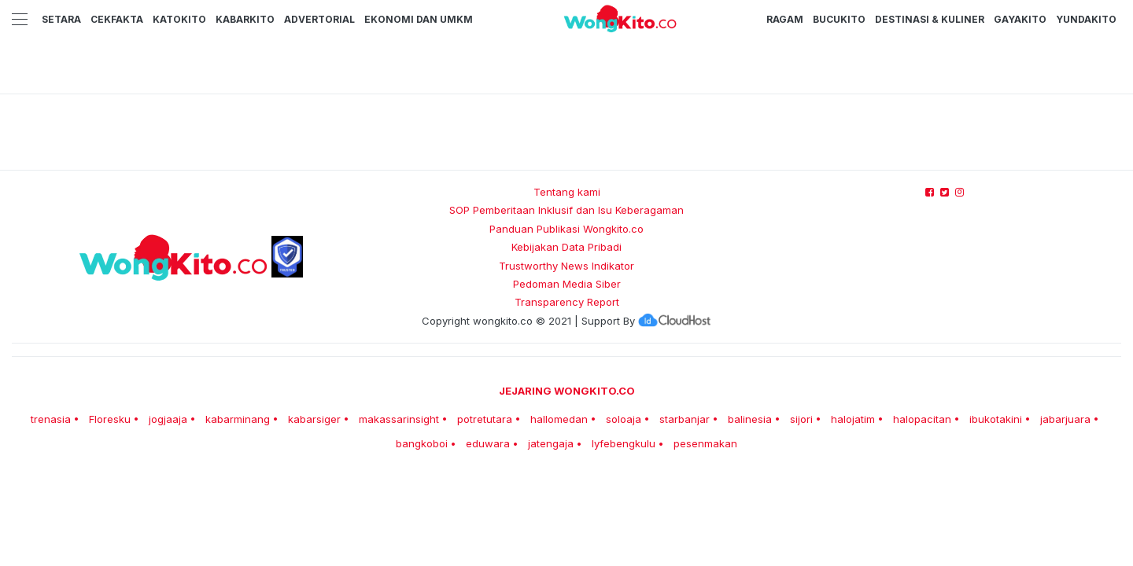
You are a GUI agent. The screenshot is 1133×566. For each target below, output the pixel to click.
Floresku (110, 419)
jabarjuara (1065, 419)
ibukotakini (995, 419)
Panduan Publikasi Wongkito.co (566, 228)
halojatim (853, 419)
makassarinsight (399, 419)
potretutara (484, 419)
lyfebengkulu (623, 443)
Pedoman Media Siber (567, 283)
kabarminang (237, 419)
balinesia (750, 419)
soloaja (623, 419)
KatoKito (179, 19)
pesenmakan (705, 443)
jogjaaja (168, 419)
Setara (61, 19)
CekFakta (116, 19)
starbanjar (684, 419)
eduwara (488, 443)
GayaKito (1020, 19)
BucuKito (839, 19)
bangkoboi (422, 443)
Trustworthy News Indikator (566, 265)
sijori (801, 419)
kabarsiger (314, 419)
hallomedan (559, 419)
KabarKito (245, 19)
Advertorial (319, 19)
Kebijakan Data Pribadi (566, 247)
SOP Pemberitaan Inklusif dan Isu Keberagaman (566, 210)
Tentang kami (566, 192)
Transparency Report (567, 302)
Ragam (784, 19)
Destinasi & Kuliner (929, 19)
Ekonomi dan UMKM (418, 19)
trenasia (51, 419)
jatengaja (551, 443)
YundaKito (1086, 19)
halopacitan (922, 419)
